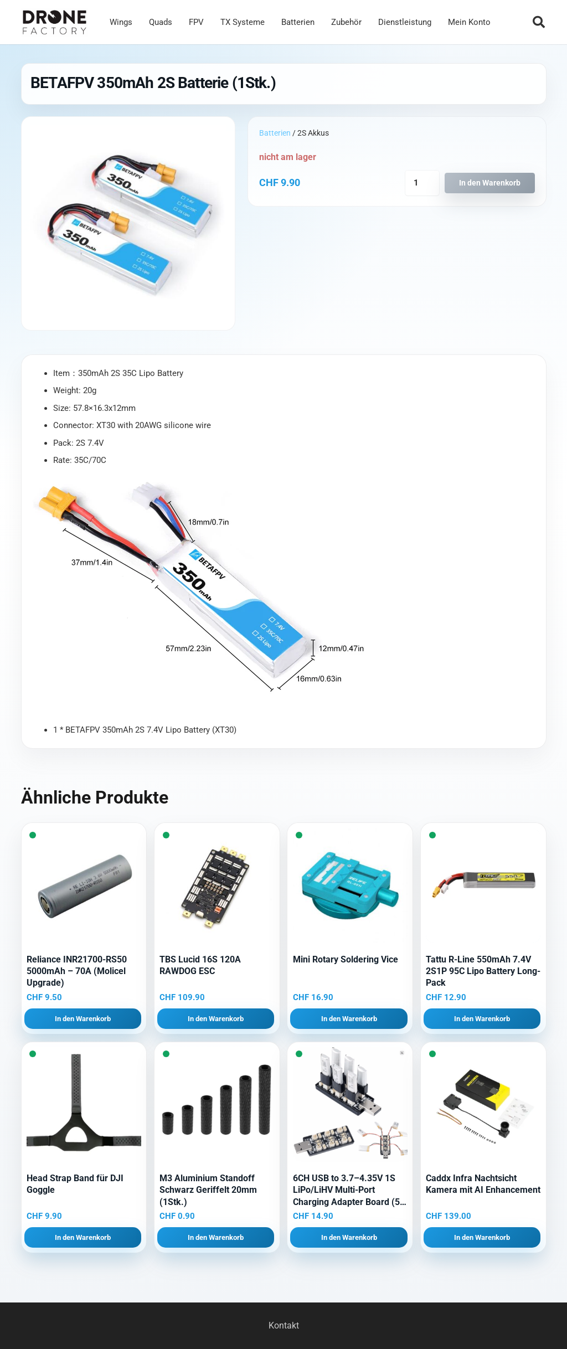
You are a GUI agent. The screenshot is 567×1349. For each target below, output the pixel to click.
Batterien (275, 132)
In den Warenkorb (489, 183)
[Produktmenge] (422, 183)
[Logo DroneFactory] (54, 22)
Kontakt (284, 1325)
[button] (538, 22)
